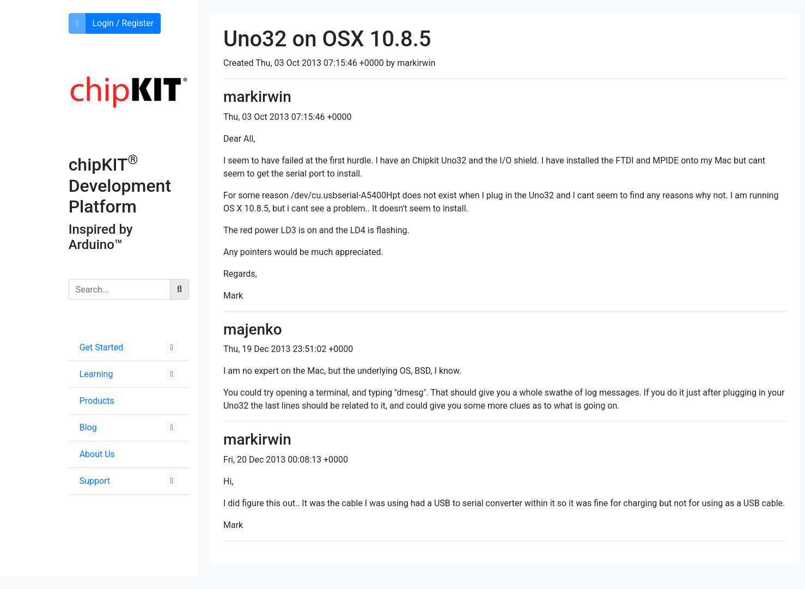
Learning (96, 374)
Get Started (102, 347)
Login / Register (123, 23)
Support (95, 481)
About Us (97, 454)
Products (97, 401)
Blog (88, 427)
